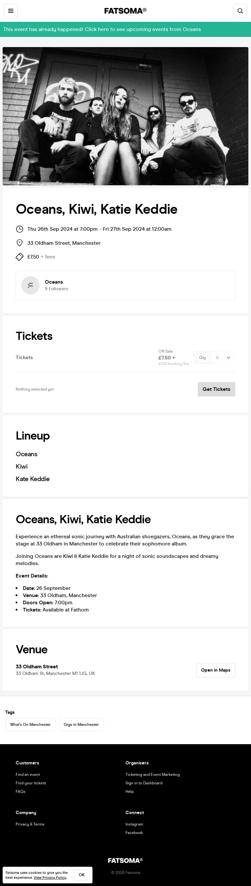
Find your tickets (31, 783)
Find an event (28, 774)
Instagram (134, 824)
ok (82, 875)
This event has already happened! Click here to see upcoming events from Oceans (102, 29)
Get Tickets (216, 389)
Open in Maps (215, 670)
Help (130, 791)
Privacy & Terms (30, 824)
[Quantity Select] (222, 357)
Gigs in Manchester (81, 724)
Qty (202, 357)
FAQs (20, 791)
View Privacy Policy (50, 878)
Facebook (134, 832)
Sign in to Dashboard (144, 783)
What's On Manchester (30, 724)
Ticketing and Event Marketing (153, 774)
